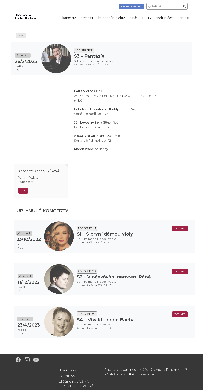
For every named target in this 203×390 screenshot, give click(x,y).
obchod (131, 6)
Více (23, 190)
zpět (21, 35)
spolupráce (164, 18)
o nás (133, 18)
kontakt (184, 18)
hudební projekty (111, 18)
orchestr (87, 18)
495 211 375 (67, 376)
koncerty (69, 18)
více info (180, 228)
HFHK (146, 18)
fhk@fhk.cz (67, 370)
